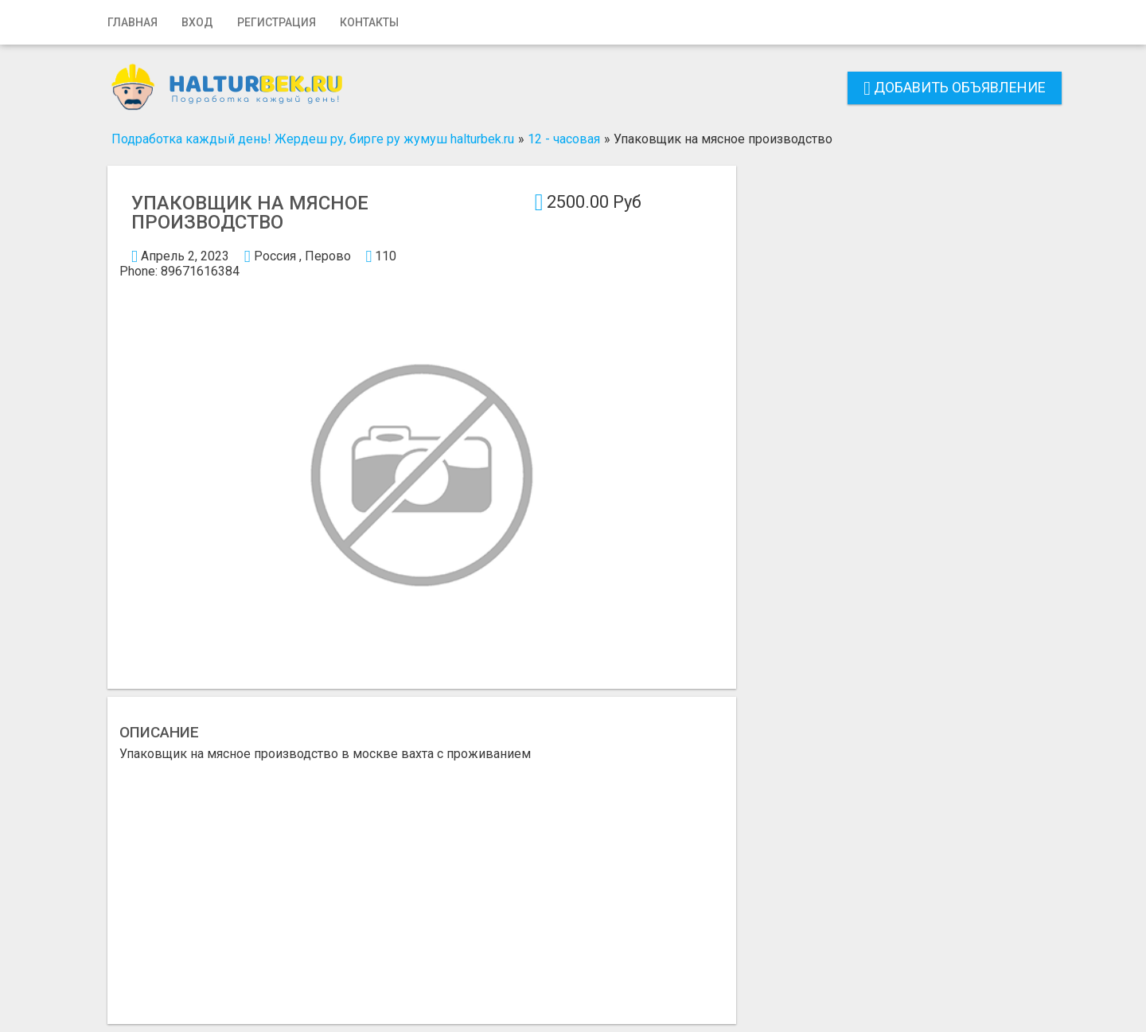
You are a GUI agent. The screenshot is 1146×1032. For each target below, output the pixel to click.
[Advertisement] (421, 879)
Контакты (369, 22)
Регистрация (276, 22)
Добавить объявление (954, 87)
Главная (132, 22)
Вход (197, 22)
